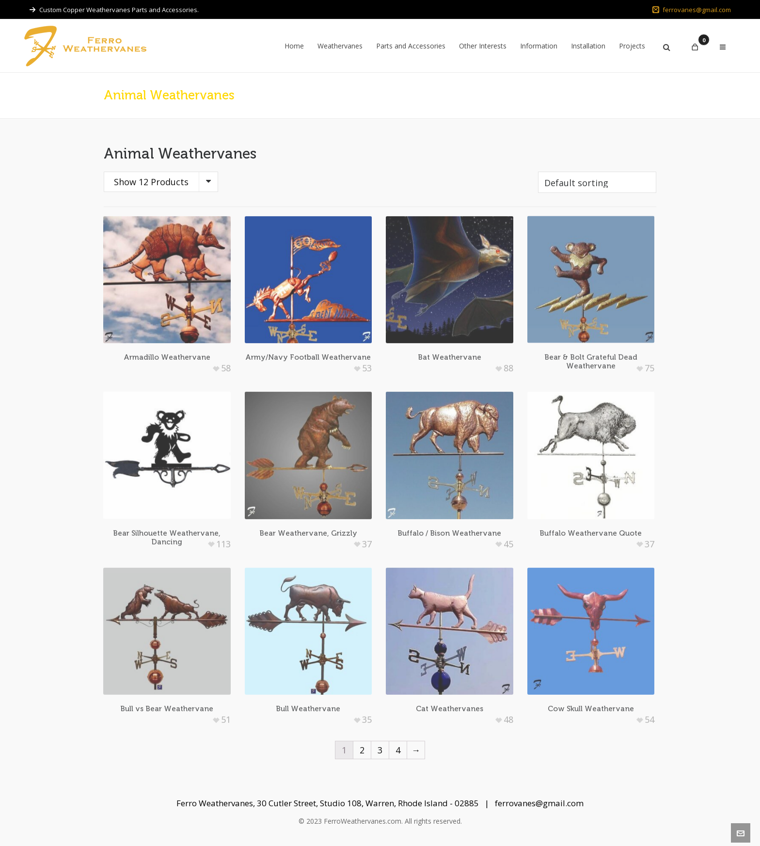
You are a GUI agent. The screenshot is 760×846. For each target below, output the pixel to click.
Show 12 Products (151, 182)
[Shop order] (597, 182)
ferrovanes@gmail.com (691, 9)
